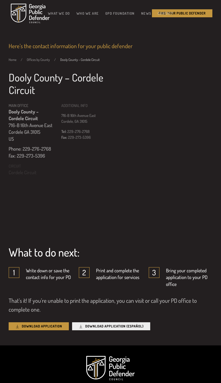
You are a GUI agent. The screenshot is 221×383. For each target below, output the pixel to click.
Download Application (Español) (111, 326)
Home (12, 59)
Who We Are (87, 13)
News (146, 13)
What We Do (59, 13)
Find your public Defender (182, 13)
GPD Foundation (120, 13)
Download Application (38, 326)
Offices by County (38, 59)
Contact (165, 13)
